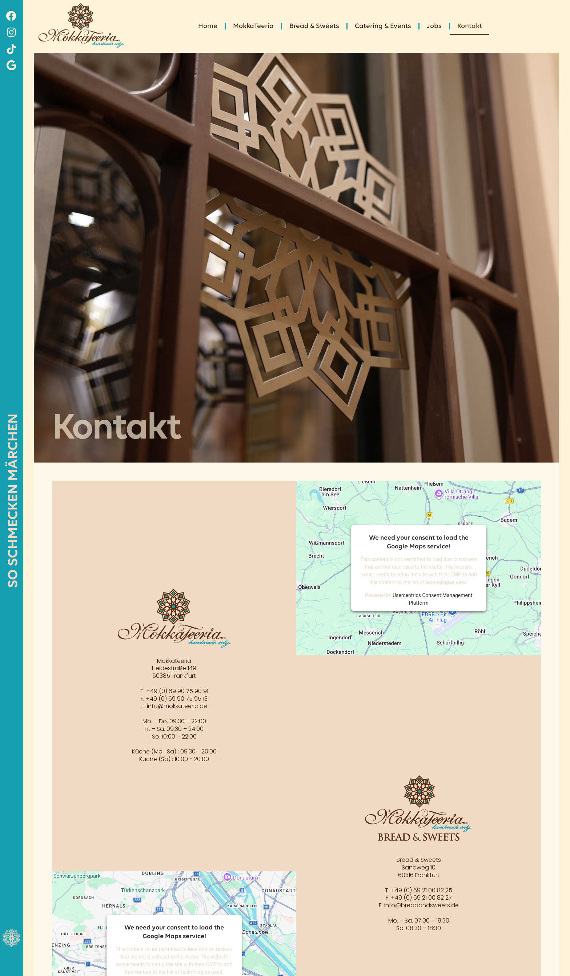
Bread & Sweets (314, 26)
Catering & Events (383, 26)
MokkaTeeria (253, 26)
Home (207, 26)
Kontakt (469, 26)
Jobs (434, 26)
